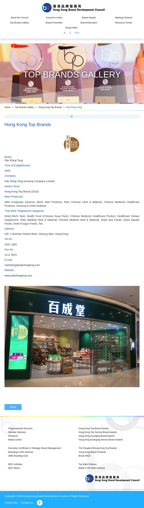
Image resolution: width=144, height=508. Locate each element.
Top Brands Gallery (19, 22)
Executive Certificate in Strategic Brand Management (34, 448)
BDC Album (14, 468)
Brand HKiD (71, 27)
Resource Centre (123, 22)
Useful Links (11, 502)
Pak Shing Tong (74, 107)
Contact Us (27, 502)
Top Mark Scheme (88, 464)
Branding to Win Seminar (20, 452)
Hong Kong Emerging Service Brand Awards (101, 439)
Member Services (17, 432)
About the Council (19, 17)
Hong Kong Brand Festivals (92, 452)
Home (7, 107)
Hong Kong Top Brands (50, 107)
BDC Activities (15, 464)
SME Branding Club (18, 456)
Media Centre (15, 439)
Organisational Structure (20, 428)
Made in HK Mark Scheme (92, 468)
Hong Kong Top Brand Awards (94, 428)
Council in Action (54, 17)
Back (13, 407)
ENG (77, 33)
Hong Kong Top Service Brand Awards (98, 432)
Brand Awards (89, 17)
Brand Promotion (54, 22)
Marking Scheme (123, 17)
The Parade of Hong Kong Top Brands (98, 448)
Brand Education (89, 22)
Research (13, 436)
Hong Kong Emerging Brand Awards (97, 436)
